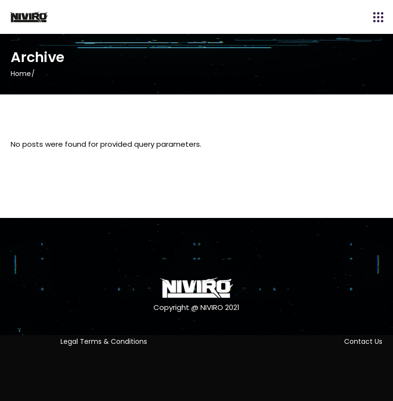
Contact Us (363, 341)
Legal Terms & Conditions (103, 341)
